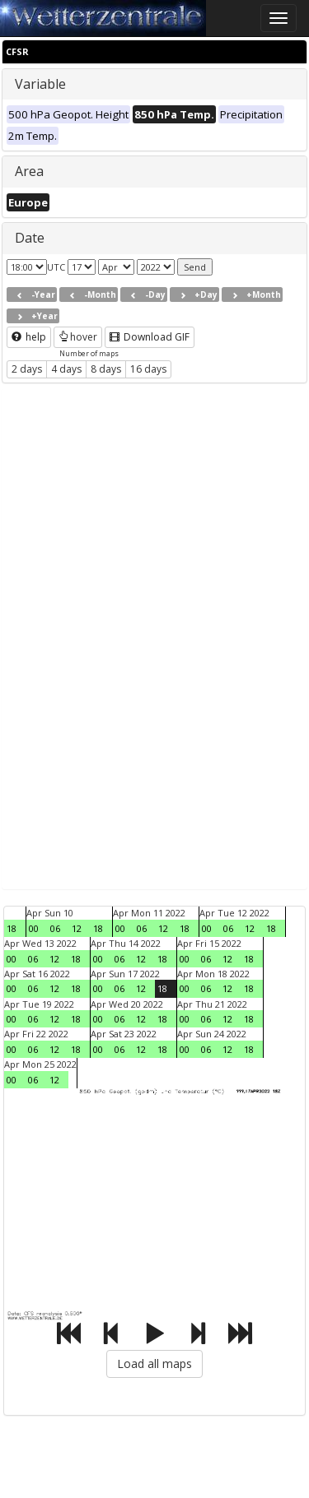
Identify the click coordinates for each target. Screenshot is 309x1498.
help (29, 337)
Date (29, 238)
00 (34, 928)
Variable (40, 84)
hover (78, 337)
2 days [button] (27, 369)
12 (77, 928)
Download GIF (150, 337)
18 (11, 928)
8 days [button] (106, 369)
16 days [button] (148, 369)
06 (55, 928)
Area (29, 171)
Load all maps (154, 1363)
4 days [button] (66, 369)
